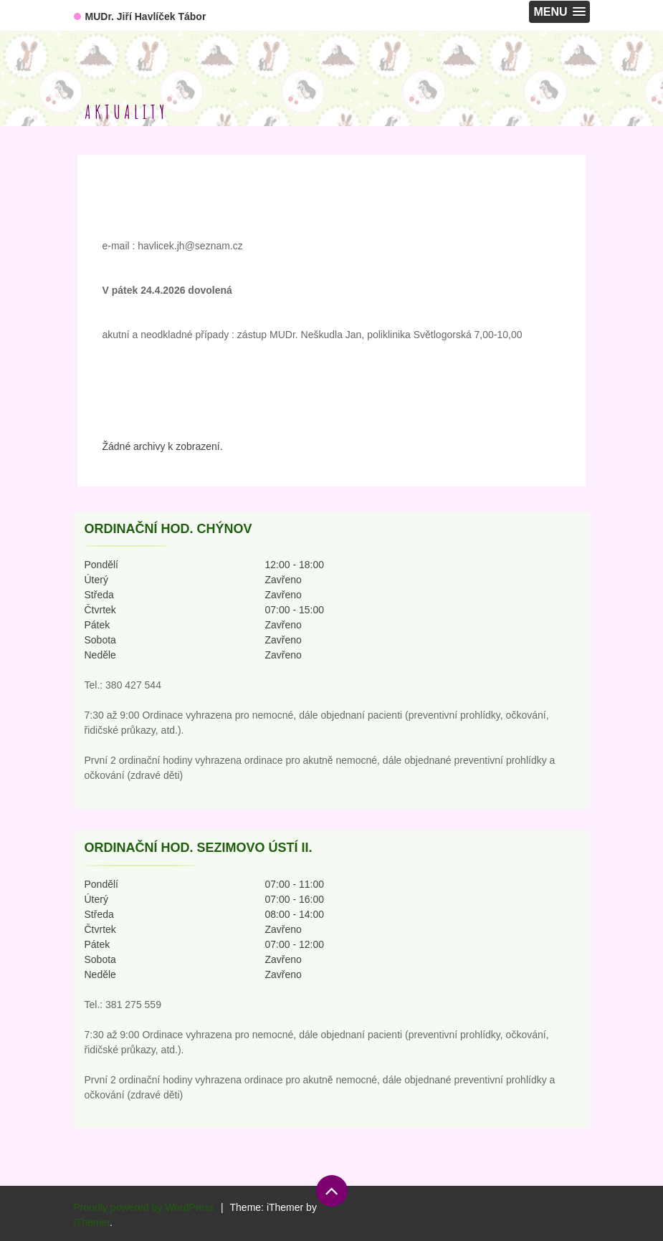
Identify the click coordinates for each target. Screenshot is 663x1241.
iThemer (92, 1222)
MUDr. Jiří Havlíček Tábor (145, 16)
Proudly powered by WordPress (144, 1207)
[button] (559, 12)
